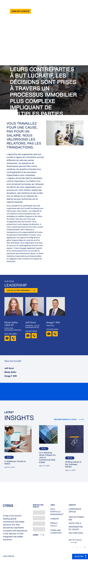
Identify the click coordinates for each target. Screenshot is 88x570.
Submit (36, 535)
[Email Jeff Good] (28, 335)
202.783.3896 (10, 333)
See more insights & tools (65, 419)
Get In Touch (75, 541)
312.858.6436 (52, 329)
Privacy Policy (54, 524)
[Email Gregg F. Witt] (48, 333)
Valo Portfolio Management (56, 512)
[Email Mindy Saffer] (7, 338)
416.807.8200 (31, 331)
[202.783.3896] (13, 338)
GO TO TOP (79, 556)
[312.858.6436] (55, 333)
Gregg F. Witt (53, 322)
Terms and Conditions (56, 531)
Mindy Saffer (10, 372)
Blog (9, 457)
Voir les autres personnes (18, 290)
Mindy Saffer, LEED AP (11, 324)
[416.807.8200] (34, 335)
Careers (54, 518)
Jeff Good (30, 322)
